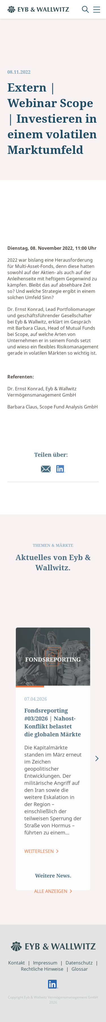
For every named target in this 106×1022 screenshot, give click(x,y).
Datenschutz (79, 963)
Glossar (80, 969)
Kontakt (16, 963)
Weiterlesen (39, 923)
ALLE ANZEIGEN (51, 897)
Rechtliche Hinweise (42, 969)
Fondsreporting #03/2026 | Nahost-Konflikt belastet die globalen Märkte (52, 794)
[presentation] (97, 830)
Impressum (45, 963)
